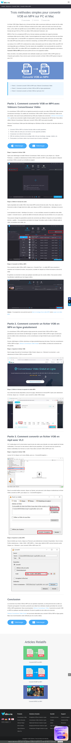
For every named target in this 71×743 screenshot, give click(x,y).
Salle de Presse (53, 725)
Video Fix (19, 731)
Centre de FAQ (64, 720)
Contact (52, 720)
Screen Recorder (21, 720)
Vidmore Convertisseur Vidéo (41, 608)
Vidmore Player (20, 722)
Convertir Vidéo (15, 6)
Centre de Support (65, 717)
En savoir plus (52, 741)
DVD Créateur (20, 725)
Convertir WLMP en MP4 (35, 674)
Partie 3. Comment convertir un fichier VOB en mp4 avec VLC (28, 91)
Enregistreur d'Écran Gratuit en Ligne (37, 717)
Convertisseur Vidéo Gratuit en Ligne (37, 720)
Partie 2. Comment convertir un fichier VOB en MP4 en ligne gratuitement (31, 88)
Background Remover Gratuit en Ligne (38, 725)
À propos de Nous (54, 717)
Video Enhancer (21, 728)
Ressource (8, 6)
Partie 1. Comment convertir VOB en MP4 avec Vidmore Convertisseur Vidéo (32, 85)
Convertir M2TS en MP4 (35, 654)
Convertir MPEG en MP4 (35, 693)
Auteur (51, 722)
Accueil (3, 6)
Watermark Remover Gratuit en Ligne (37, 722)
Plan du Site (53, 728)
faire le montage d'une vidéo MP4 (41, 312)
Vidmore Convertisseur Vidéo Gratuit (29, 343)
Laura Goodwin (26, 20)
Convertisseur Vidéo (22, 717)
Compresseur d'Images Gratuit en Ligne (38, 728)
